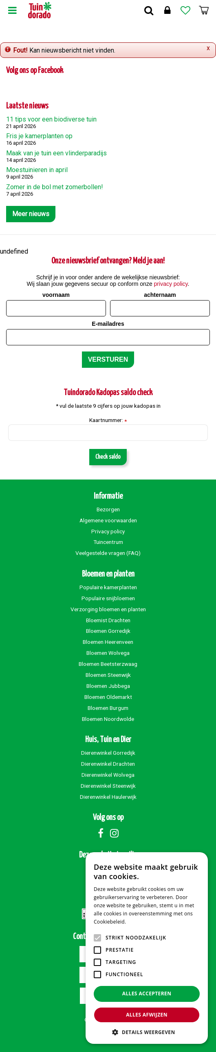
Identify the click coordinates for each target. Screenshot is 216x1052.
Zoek (149, 10)
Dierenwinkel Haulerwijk (108, 796)
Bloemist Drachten (108, 620)
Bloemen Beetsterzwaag (108, 664)
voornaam (56, 295)
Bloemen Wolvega (108, 653)
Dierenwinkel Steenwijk (108, 785)
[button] (147, 1032)
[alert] (147, 948)
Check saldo (108, 457)
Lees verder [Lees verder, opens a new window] (142, 921)
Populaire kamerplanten (108, 587)
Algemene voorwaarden (108, 520)
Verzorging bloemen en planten (108, 609)
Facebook (101, 833)
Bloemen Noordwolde (108, 719)
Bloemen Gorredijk (108, 631)
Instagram (114, 833)
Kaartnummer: (108, 420)
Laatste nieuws (27, 106)
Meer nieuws (30, 214)
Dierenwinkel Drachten (108, 763)
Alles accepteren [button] (147, 993)
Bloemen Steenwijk (108, 675)
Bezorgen (108, 509)
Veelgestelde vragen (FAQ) (108, 553)
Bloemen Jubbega (108, 686)
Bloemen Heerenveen (108, 642)
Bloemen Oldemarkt (108, 697)
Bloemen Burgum (108, 708)
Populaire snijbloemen (108, 598)
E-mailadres (108, 323)
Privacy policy (108, 531)
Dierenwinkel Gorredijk (108, 752)
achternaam (160, 295)
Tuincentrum (108, 542)
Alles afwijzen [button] (147, 1014)
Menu (12, 10)
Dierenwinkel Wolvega (108, 774)
